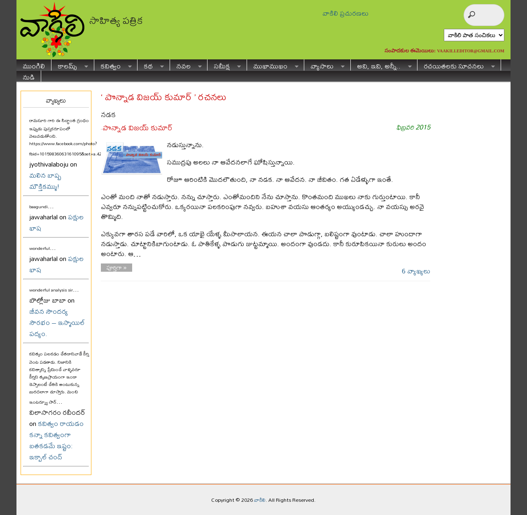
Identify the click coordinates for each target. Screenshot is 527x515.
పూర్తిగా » (117, 267)
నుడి (29, 76)
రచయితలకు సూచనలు (456, 65)
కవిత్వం (113, 65)
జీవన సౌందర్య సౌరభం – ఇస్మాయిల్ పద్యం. (57, 322)
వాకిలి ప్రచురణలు (345, 13)
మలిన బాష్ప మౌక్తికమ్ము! (45, 180)
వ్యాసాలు (324, 65)
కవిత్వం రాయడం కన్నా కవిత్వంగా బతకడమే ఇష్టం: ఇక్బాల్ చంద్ (56, 439)
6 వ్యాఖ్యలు (416, 270)
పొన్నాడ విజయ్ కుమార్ (138, 127)
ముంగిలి (34, 65)
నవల (186, 65)
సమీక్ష (224, 65)
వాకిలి (260, 499)
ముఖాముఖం (272, 65)
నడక (108, 114)
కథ (151, 65)
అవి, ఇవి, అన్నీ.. (381, 65)
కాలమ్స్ (69, 65)
